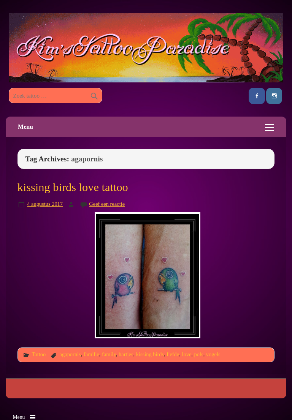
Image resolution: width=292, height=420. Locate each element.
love (186, 354)
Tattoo (39, 354)
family (109, 354)
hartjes (126, 354)
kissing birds (150, 354)
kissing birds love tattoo (72, 187)
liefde (173, 354)
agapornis (70, 354)
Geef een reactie (107, 204)
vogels (213, 354)
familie (91, 354)
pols (198, 354)
